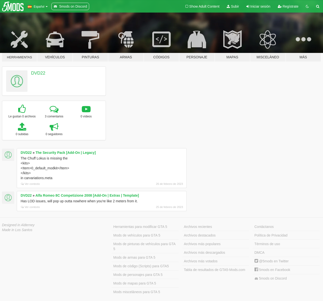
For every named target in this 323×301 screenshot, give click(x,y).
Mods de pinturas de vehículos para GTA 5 (144, 246)
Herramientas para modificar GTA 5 (140, 227)
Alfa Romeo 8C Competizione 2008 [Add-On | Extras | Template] (87, 195)
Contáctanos (264, 227)
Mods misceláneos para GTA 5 (136, 292)
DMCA (259, 252)
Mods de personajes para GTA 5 (138, 275)
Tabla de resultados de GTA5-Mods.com (214, 270)
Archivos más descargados (204, 252)
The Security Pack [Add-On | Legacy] (66, 153)
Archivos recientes (198, 227)
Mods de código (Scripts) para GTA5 (141, 266)
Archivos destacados (200, 235)
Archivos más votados (201, 261)
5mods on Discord (270, 278)
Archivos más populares (202, 244)
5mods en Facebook (272, 270)
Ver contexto (30, 183)
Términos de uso (267, 244)
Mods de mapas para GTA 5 (134, 283)
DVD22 (38, 73)
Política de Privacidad (271, 235)
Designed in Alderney (18, 225)
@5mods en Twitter (271, 261)
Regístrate (288, 6)
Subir (233, 6)
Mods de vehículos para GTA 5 (136, 235)
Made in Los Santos (17, 230)
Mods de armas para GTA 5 (134, 257)
